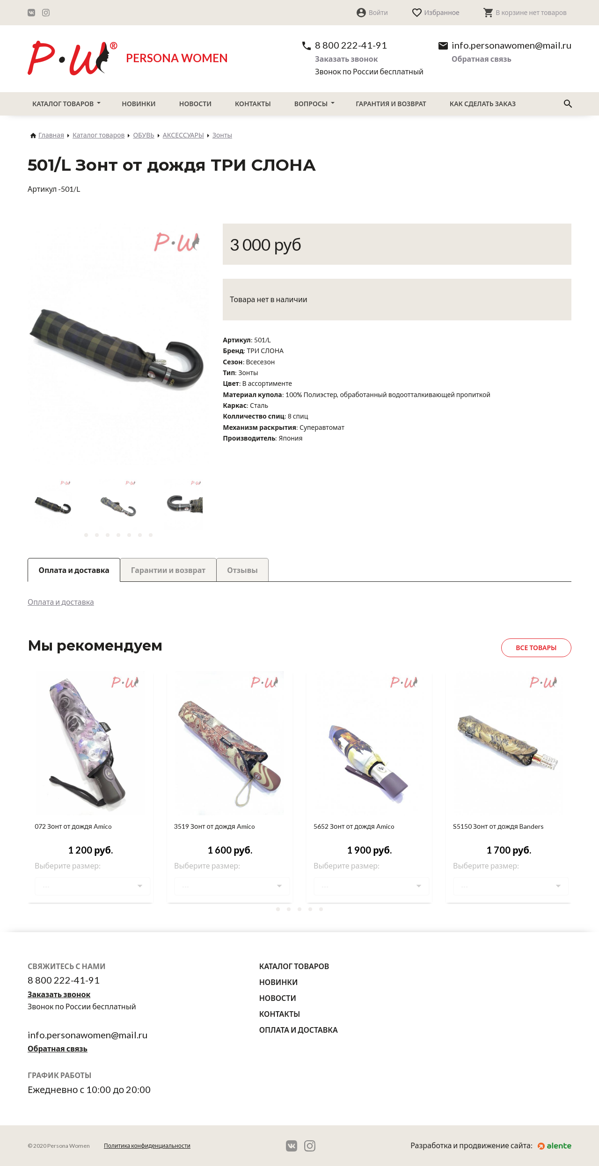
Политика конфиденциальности (147, 1145)
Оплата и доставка (61, 601)
